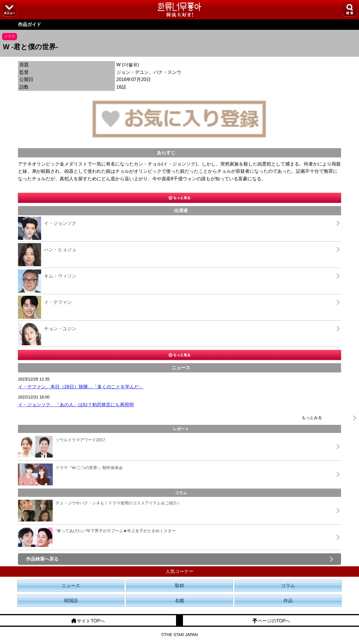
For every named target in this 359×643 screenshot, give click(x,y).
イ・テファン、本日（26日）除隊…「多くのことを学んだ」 (81, 386)
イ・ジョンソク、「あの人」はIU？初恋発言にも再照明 (76, 404)
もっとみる (312, 417)
